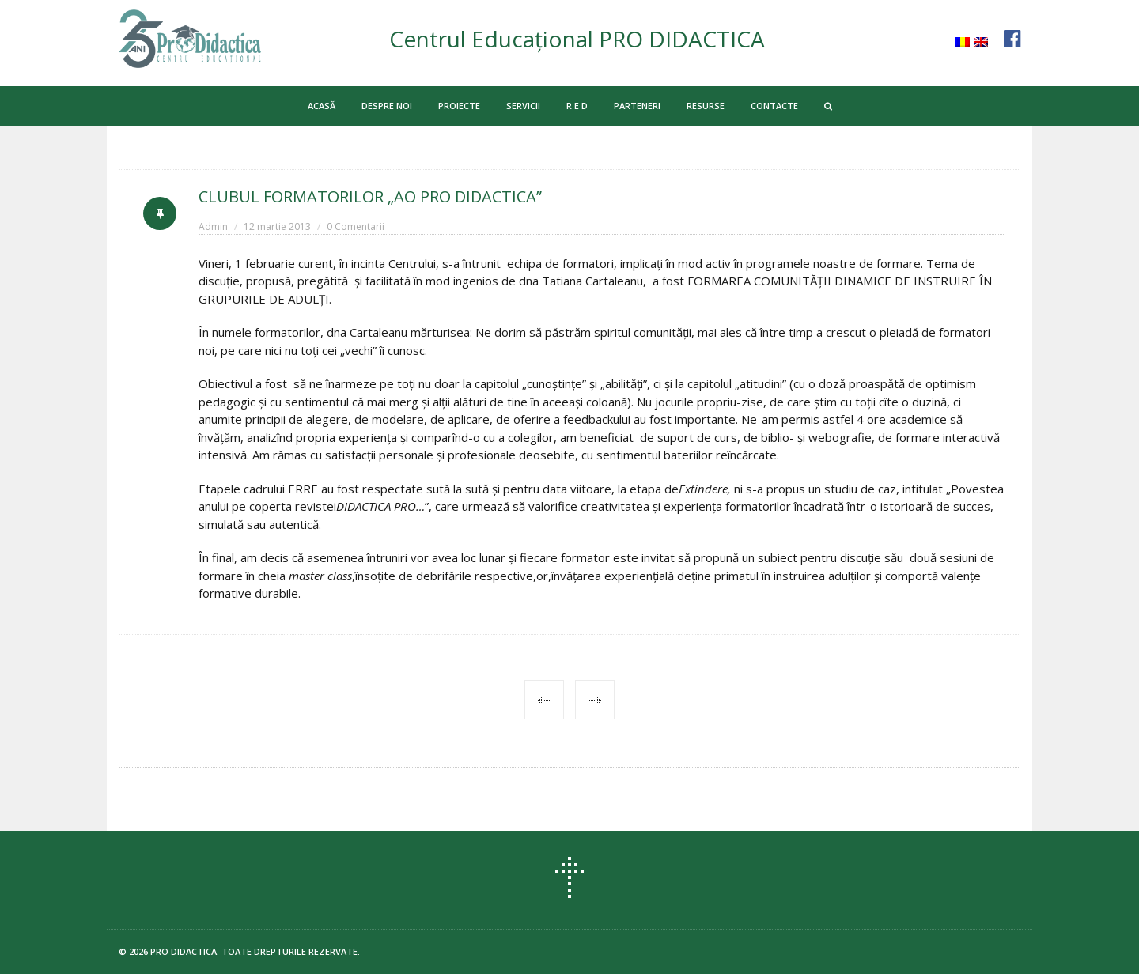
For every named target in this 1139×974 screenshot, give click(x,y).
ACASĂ (321, 105)
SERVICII (523, 105)
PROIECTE (459, 105)
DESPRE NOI (386, 105)
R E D (577, 105)
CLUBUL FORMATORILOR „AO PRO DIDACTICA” (370, 196)
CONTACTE (774, 105)
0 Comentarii (355, 226)
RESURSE (706, 105)
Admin (213, 226)
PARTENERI (637, 105)
